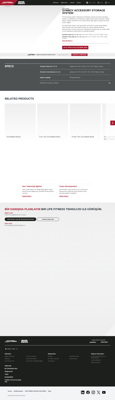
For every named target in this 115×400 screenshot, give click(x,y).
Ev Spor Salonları (31, 356)
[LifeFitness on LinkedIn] (82, 392)
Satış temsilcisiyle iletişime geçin (75, 47)
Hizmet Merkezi (96, 360)
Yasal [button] (49, 391)
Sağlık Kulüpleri (9, 356)
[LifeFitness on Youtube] (104, 392)
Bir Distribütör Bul (11, 368)
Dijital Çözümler (74, 356)
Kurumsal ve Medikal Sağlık (34, 361)
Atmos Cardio (73, 358)
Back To (8, 6)
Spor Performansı (31, 358)
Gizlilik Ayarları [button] (18, 391)
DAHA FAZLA (26, 196)
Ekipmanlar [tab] (64, 2)
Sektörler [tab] (55, 2)
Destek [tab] (72, 2)
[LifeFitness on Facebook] (88, 392)
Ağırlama (7, 358)
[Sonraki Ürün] (112, 123)
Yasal (6, 374)
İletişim (79, 2)
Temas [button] (10, 391)
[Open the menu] (107, 2)
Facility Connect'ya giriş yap (13, 380)
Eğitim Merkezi (95, 362)
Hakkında (8, 366)
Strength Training (53, 358)
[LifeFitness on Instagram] (93, 392)
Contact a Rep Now (79, 54)
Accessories (51, 361)
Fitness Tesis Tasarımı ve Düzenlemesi (98, 357)
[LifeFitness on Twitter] (98, 392)
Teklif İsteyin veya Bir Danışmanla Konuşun (20, 219)
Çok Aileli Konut (9, 361)
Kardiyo (50, 356)
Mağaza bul (9, 371)
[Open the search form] (100, 2)
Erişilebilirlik (9, 377)
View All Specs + (67, 40)
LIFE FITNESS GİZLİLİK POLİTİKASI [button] (35, 391)
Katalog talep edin (48, 219)
